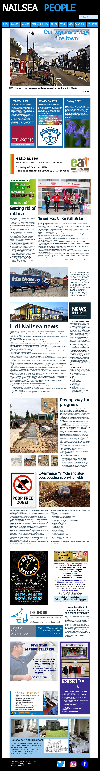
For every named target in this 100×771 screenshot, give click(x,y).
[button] (15, 24)
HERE (13, 114)
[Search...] (88, 17)
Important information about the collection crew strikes (22, 244)
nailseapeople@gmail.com (45, 113)
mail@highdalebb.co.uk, (19, 751)
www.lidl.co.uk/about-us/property (37, 383)
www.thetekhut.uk (77, 607)
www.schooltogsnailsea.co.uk (70, 711)
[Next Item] (54, 425)
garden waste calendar (20, 256)
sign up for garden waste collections (23, 254)
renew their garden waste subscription (23, 247)
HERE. (28, 256)
